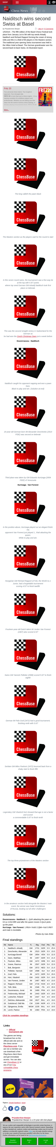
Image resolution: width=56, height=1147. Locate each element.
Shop (5, 2)
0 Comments (48, 29)
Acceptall (45, 1141)
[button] (17, 2)
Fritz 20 (7, 88)
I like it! (40, 29)
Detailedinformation (13, 1141)
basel (24, 1103)
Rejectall (29, 1141)
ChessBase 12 (13, 1062)
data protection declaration (37, 1135)
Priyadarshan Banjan (21, 1118)
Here (30, 1131)
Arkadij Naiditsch (15, 1103)
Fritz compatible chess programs (10, 1067)
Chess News (19, 10)
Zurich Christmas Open (27, 336)
